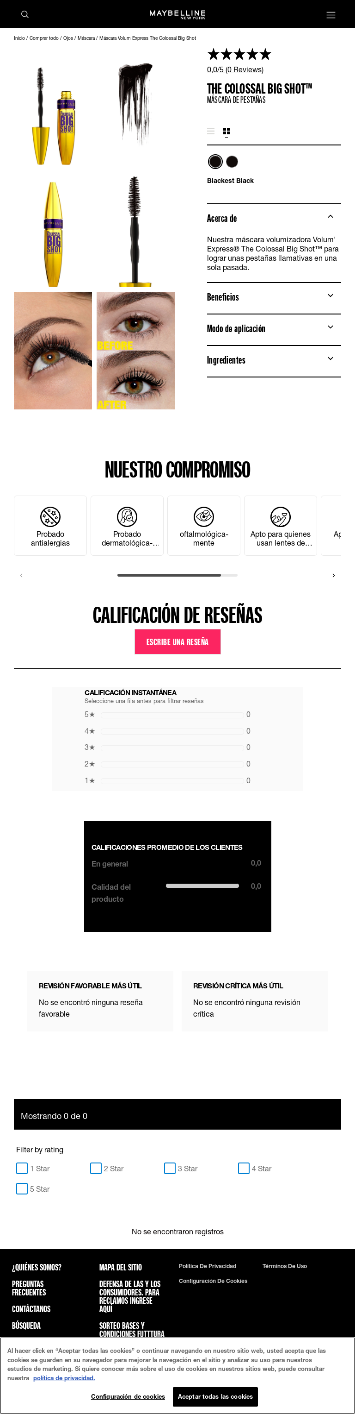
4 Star (261, 1168)
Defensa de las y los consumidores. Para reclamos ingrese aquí (129, 1296)
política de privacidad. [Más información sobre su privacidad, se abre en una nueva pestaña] (64, 1378)
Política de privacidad (207, 1266)
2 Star (113, 1168)
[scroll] (177, 575)
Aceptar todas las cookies (215, 1396)
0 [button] (168, 714)
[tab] (210, 132)
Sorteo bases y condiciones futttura (132, 1329)
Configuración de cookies (213, 1281)
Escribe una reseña (178, 641)
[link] (274, 60)
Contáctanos (31, 1309)
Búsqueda (26, 1325)
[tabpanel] (274, 170)
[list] (274, 166)
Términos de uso (285, 1266)
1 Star (39, 1168)
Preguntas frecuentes (29, 1288)
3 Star (187, 1168)
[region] (177, 1375)
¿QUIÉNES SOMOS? (36, 1267)
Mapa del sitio (120, 1267)
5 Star (39, 1188)
